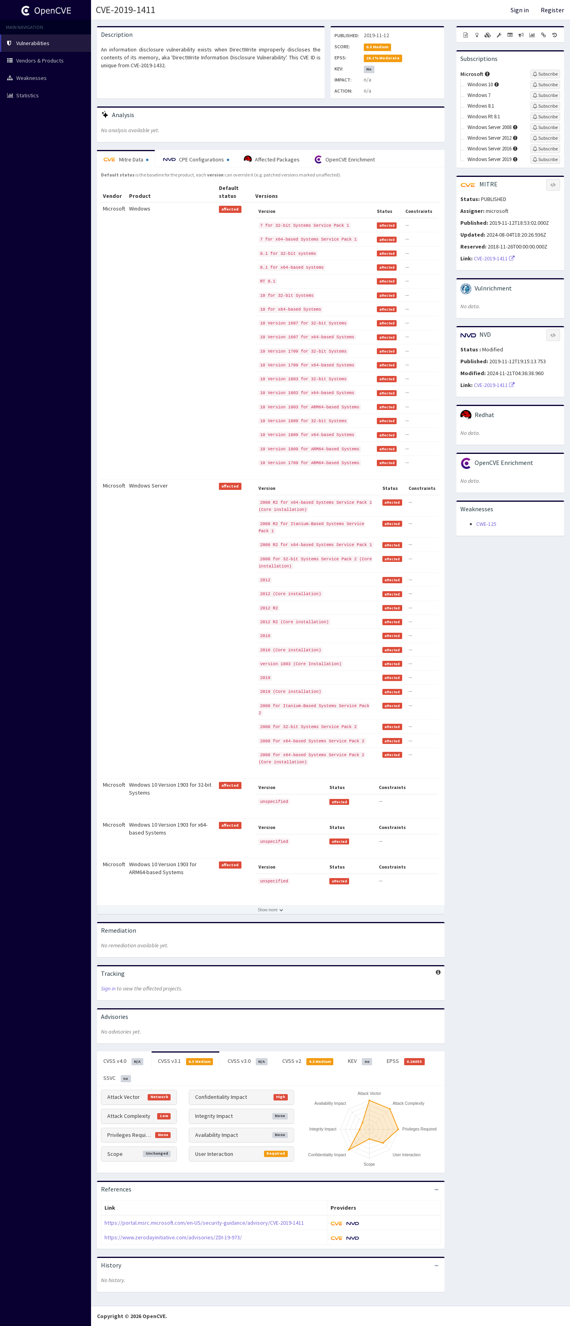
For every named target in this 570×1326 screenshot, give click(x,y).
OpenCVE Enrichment (344, 159)
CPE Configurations (196, 159)
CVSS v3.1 (185, 1061)
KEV (360, 1061)
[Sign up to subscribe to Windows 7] (545, 95)
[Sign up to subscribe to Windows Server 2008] (545, 127)
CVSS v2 (308, 1061)
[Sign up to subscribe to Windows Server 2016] (545, 148)
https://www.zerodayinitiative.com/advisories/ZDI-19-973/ (173, 1237)
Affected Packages (272, 159)
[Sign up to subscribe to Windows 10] (545, 84)
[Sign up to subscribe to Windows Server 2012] (545, 138)
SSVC (117, 1078)
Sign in (520, 10)
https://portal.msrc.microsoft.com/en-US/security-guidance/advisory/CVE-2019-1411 (204, 1222)
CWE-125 (486, 523)
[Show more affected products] (271, 909)
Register (552, 10)
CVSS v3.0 (248, 1061)
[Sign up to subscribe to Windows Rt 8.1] (545, 116)
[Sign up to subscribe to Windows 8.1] (545, 106)
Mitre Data (125, 159)
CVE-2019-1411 (125, 10)
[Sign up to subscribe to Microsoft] (545, 74)
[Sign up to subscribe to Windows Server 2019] (545, 159)
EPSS (406, 1061)
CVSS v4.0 (123, 1061)
